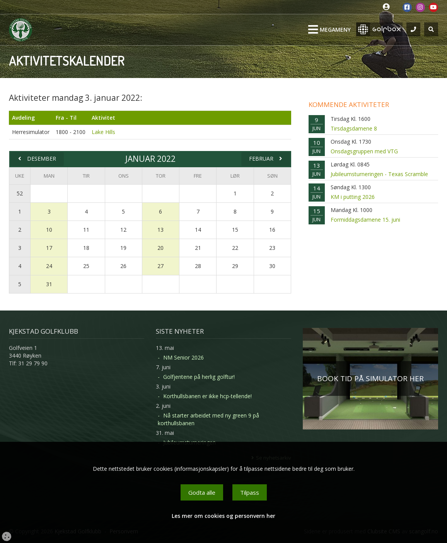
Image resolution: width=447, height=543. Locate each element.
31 (49, 284)
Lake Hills (103, 132)
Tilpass (249, 492)
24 (49, 266)
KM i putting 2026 (353, 196)
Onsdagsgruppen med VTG (364, 151)
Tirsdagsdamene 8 (354, 128)
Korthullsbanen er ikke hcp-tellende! (207, 396)
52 (20, 193)
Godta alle (201, 492)
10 (49, 229)
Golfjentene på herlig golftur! (199, 376)
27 (160, 266)
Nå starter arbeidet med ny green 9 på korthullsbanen (208, 419)
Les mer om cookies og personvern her (223, 515)
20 (160, 247)
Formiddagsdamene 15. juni (365, 219)
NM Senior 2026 (183, 357)
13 (160, 229)
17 (49, 247)
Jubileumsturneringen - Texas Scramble (379, 174)
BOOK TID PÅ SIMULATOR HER (370, 378)
